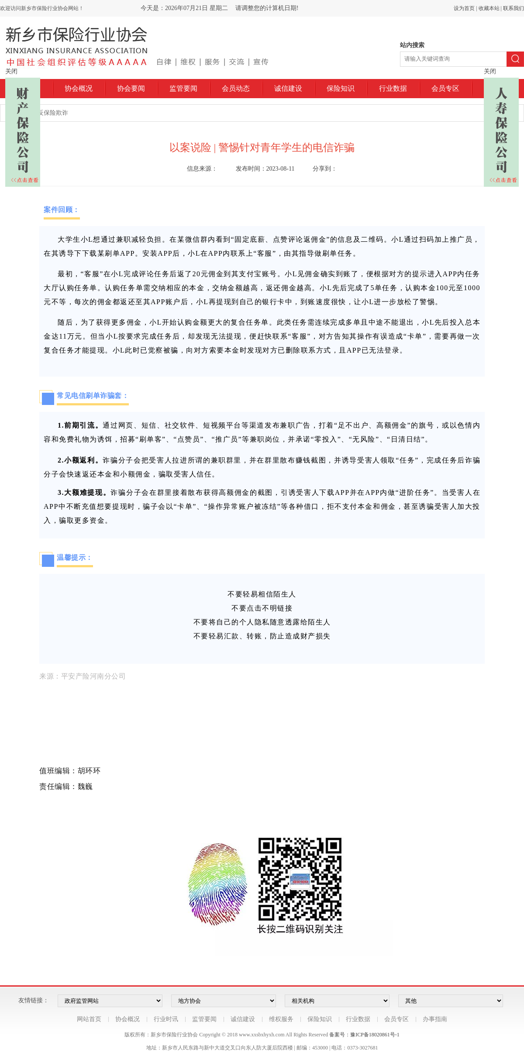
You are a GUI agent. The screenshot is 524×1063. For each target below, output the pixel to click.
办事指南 (435, 1019)
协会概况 (79, 88)
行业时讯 (166, 1019)
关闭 (11, 71)
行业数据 (393, 88)
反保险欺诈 (53, 113)
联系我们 (513, 8)
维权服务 (281, 1019)
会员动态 (236, 88)
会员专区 (445, 88)
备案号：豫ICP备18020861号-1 (364, 1035)
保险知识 (341, 88)
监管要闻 (183, 88)
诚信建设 (288, 88)
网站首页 (89, 1019)
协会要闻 (131, 88)
